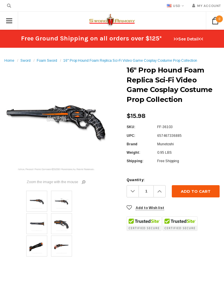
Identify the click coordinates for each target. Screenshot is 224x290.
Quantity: (136, 180)
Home (9, 61)
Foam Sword (47, 61)
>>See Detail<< (188, 39)
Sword (25, 61)
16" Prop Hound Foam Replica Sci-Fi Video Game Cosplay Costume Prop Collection (130, 61)
